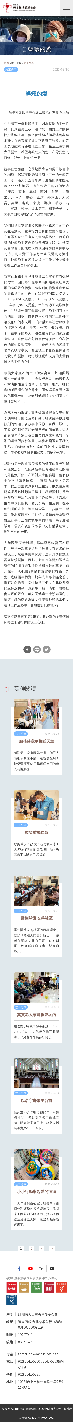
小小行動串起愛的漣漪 (36, 1191)
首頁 (6, 63)
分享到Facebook (27, 649)
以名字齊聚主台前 (36, 1100)
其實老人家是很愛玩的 (36, 1014)
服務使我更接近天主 (36, 741)
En (41, 1269)
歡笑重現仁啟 (36, 832)
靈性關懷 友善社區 (37, 918)
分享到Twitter (47, 649)
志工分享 (29, 63)
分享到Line (37, 649)
